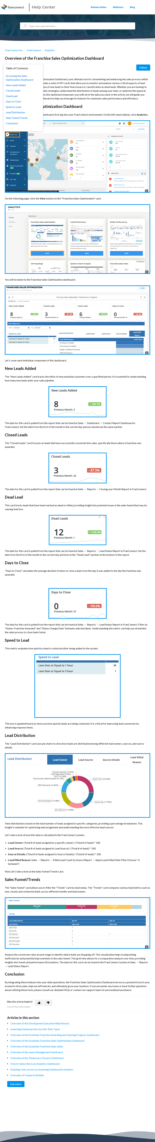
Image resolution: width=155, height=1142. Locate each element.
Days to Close (13, 101)
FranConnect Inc (14, 50)
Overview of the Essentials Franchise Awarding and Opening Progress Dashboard (54, 1034)
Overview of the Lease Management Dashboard (36, 1052)
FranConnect (34, 50)
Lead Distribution (15, 112)
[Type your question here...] (77, 25)
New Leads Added (16, 85)
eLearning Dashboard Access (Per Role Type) (35, 1029)
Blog (132, 7)
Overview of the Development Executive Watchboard (39, 1023)
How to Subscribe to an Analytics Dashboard (35, 1063)
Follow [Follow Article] (143, 67)
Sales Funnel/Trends (17, 117)
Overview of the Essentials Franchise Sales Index (36, 1046)
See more (15, 1084)
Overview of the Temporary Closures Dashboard (37, 1057)
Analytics (50, 50)
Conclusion (12, 123)
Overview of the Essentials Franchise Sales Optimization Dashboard (47, 1040)
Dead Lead (11, 95)
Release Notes (99, 7)
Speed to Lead (13, 106)
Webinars (118, 7)
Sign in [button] (148, 7)
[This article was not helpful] (48, 1003)
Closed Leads (13, 90)
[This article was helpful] (39, 1003)
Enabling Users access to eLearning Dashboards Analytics (41, 1069)
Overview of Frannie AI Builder (27, 1075)
